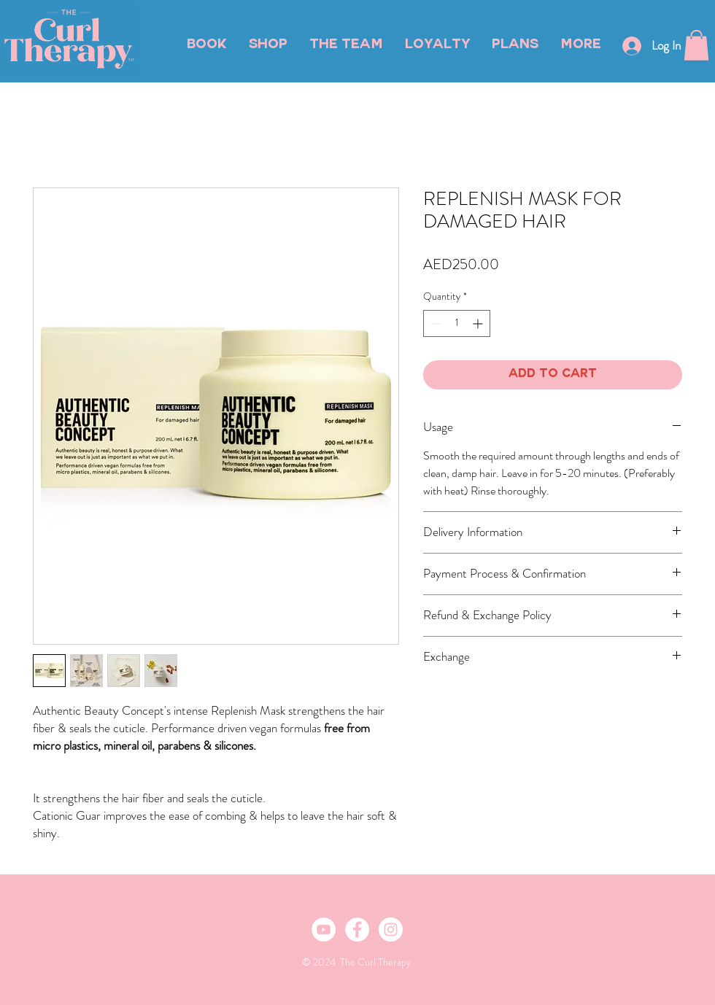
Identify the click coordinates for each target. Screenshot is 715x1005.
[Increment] (479, 323)
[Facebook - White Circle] (357, 929)
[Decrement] (434, 323)
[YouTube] (324, 929)
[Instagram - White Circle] (391, 929)
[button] (696, 45)
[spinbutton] (457, 323)
